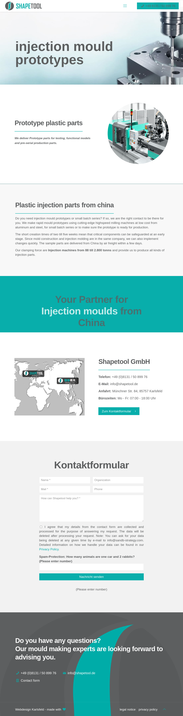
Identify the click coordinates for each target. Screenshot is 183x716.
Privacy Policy (49, 549)
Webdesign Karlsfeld (29, 709)
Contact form (30, 680)
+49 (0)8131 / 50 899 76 (38, 673)
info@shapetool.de (81, 673)
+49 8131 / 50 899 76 (157, 6)
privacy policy (148, 709)
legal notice (128, 709)
